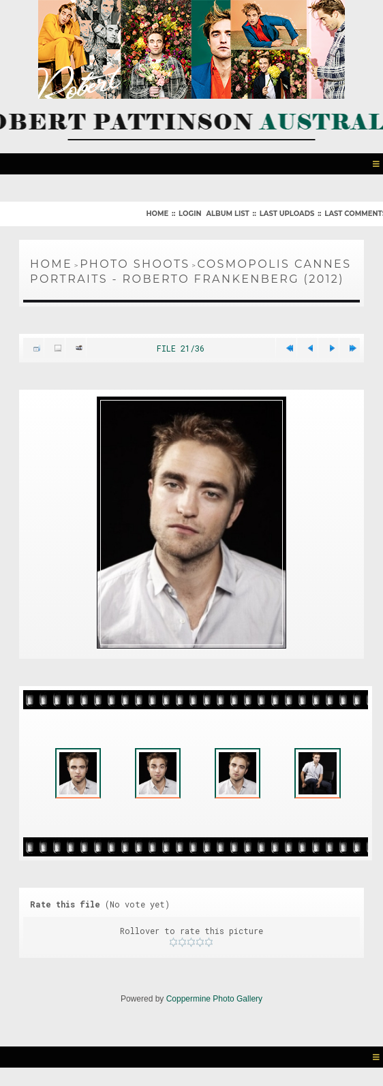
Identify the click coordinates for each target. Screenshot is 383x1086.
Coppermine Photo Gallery (214, 1003)
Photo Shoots (134, 264)
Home (157, 213)
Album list (227, 213)
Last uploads (287, 213)
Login (190, 213)
